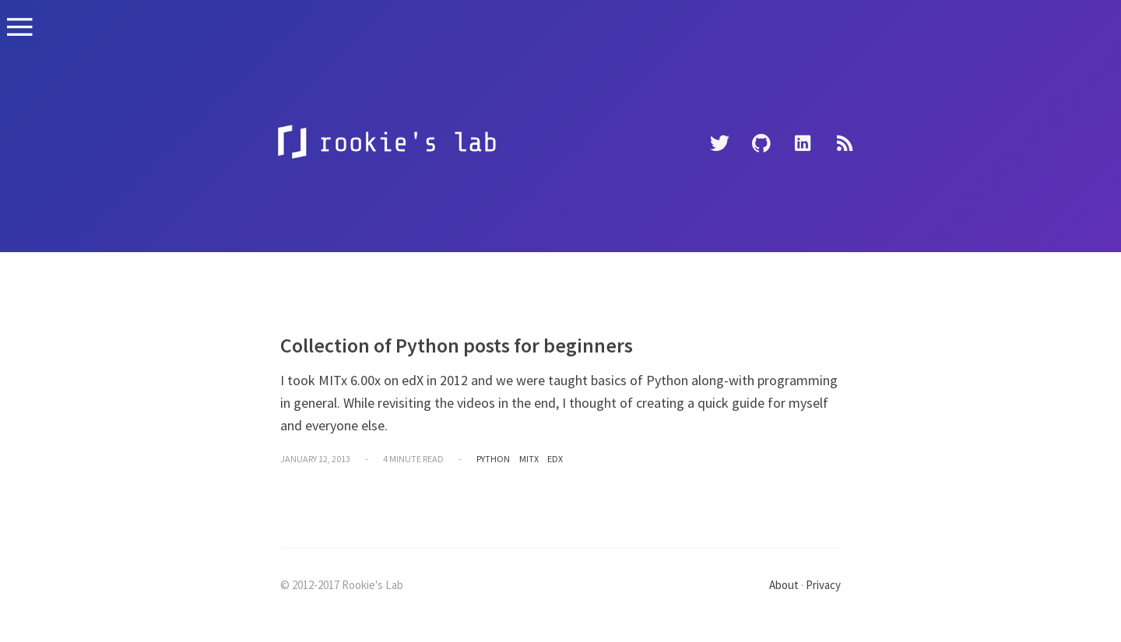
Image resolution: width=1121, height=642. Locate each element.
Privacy (823, 584)
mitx (529, 459)
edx (555, 459)
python (493, 459)
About (784, 584)
